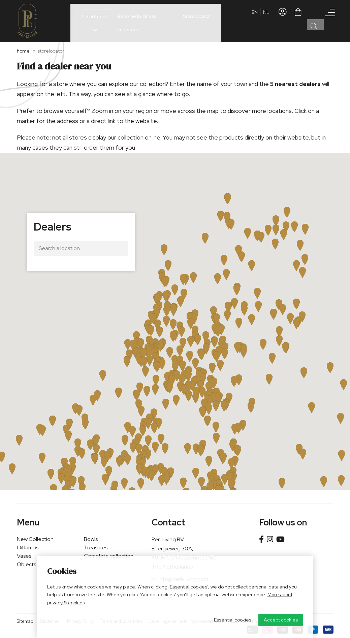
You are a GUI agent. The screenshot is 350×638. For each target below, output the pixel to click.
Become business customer (142, 20)
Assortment (88, 21)
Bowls (91, 539)
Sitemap (25, 621)
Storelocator (193, 20)
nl (266, 22)
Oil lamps (27, 547)
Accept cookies (281, 620)
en (255, 22)
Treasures (95, 547)
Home (23, 51)
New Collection (35, 539)
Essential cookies (232, 620)
